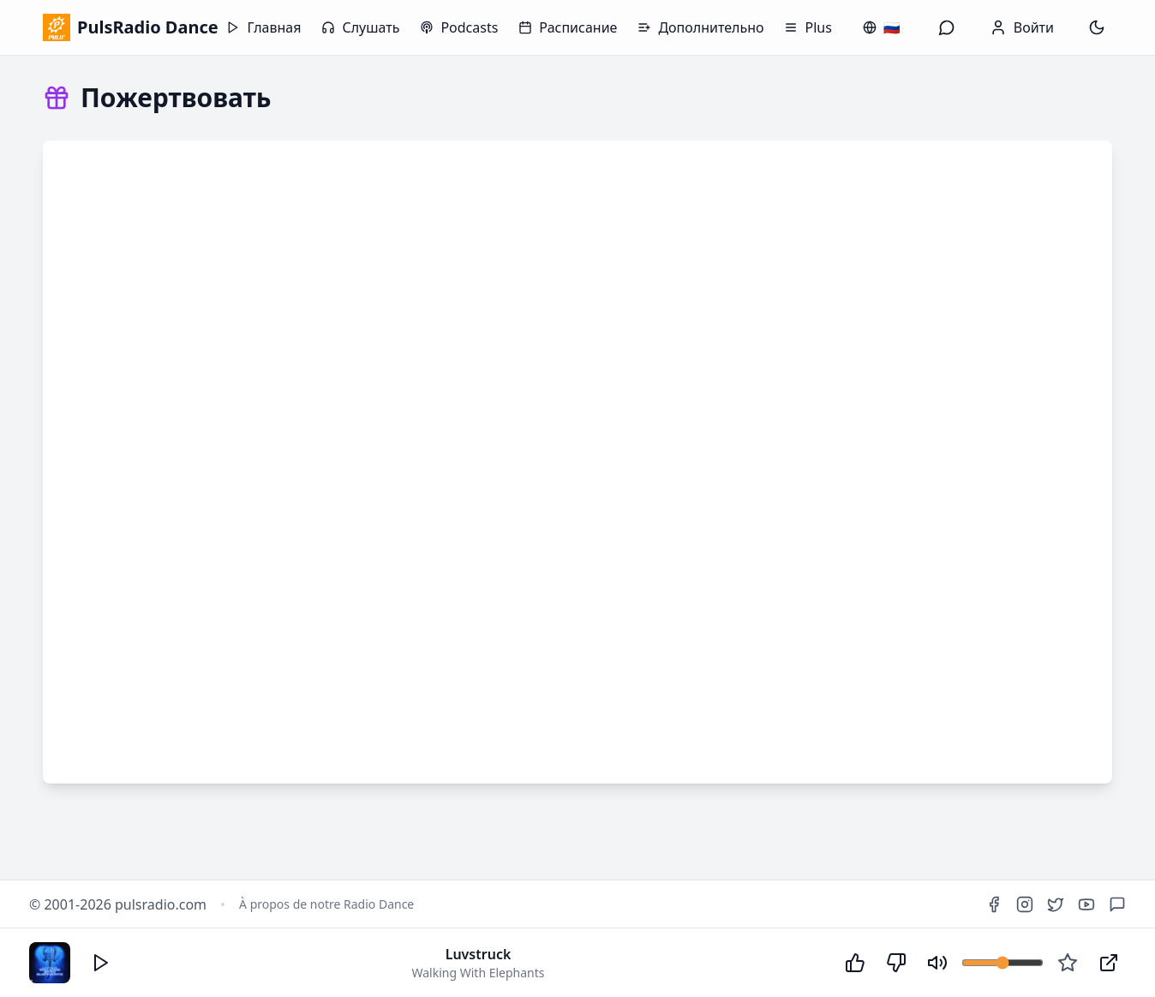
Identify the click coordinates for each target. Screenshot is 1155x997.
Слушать (360, 27)
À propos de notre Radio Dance (326, 904)
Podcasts (459, 27)
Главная (263, 27)
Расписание (567, 27)
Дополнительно (700, 27)
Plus (807, 27)
